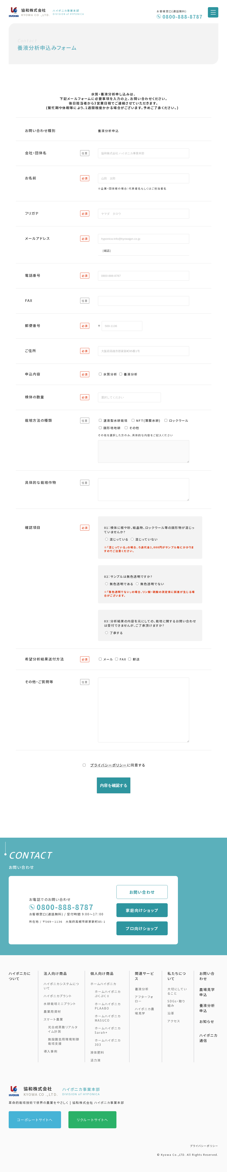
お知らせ (206, 1021)
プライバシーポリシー (108, 783)
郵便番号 (33, 325)
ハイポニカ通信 (208, 1038)
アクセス (173, 1021)
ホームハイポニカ (103, 984)
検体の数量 (34, 396)
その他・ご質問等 (39, 688)
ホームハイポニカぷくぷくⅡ (108, 993)
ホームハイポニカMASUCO (108, 1018)
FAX (29, 300)
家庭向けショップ (155, 910)
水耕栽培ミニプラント (60, 1003)
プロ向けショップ (155, 928)
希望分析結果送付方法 (44, 665)
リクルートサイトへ (92, 1119)
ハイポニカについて (20, 976)
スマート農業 (53, 1019)
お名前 (30, 177)
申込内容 (33, 374)
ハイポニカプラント (58, 996)
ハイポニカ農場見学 (144, 1011)
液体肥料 (97, 1052)
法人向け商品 (55, 973)
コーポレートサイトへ (35, 1119)
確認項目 (33, 533)
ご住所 (30, 350)
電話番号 (33, 275)
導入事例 (51, 1051)
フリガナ (32, 213)
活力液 (95, 1060)
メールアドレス (37, 238)
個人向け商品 (102, 973)
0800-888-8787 (182, 16)
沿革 (170, 1013)
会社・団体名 (36, 152)
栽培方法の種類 (38, 420)
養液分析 (142, 989)
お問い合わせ (155, 892)
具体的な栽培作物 (40, 486)
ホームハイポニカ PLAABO (108, 1006)
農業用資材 (52, 1011)
